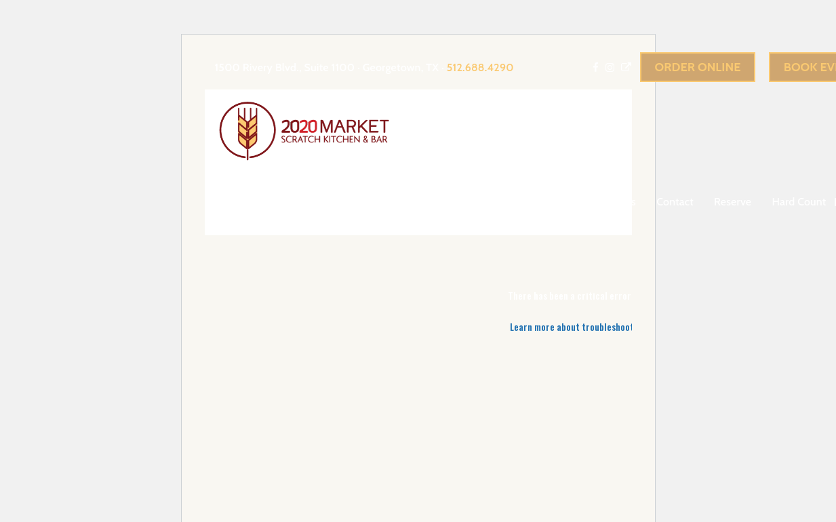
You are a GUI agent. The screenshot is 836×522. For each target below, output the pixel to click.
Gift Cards (612, 201)
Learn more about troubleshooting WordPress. (601, 326)
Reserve (732, 201)
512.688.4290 (480, 67)
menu (546, 201)
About (429, 201)
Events (488, 201)
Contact (675, 201)
